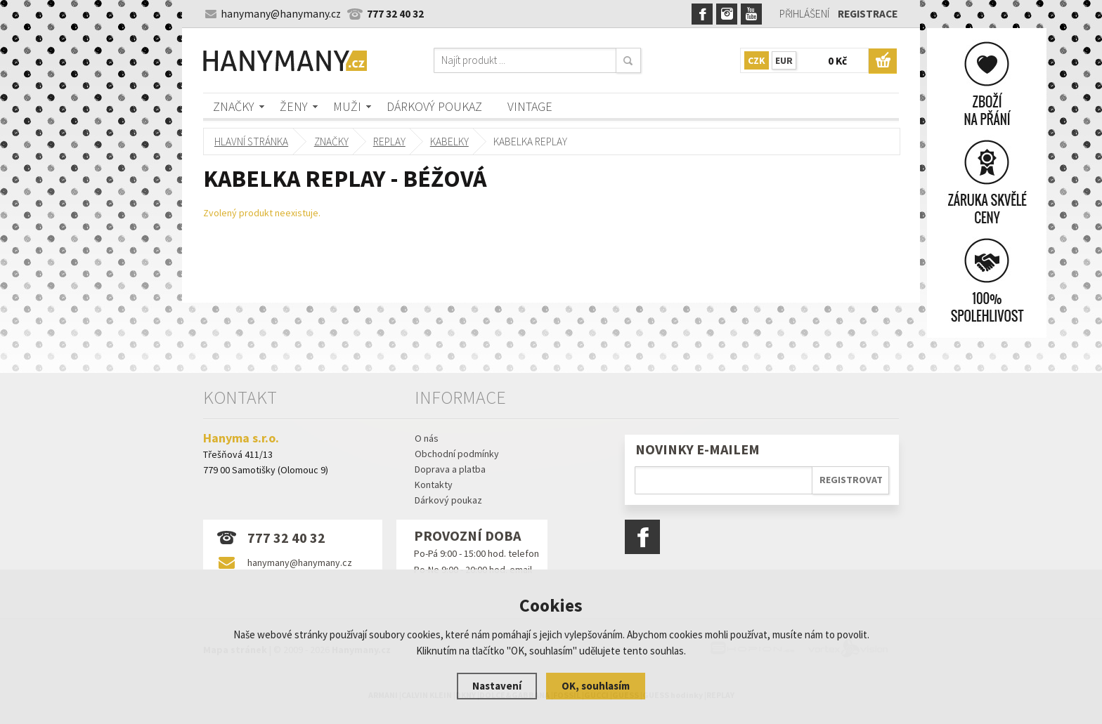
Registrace (867, 13)
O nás (427, 438)
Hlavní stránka (251, 141)
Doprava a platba (450, 469)
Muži (347, 106)
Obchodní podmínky (457, 453)
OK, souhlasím (596, 685)
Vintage (529, 106)
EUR (784, 60)
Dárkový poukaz (434, 106)
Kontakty (434, 484)
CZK (756, 60)
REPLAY (389, 141)
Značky (233, 106)
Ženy (294, 106)
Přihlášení (804, 13)
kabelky (449, 141)
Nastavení (496, 685)
